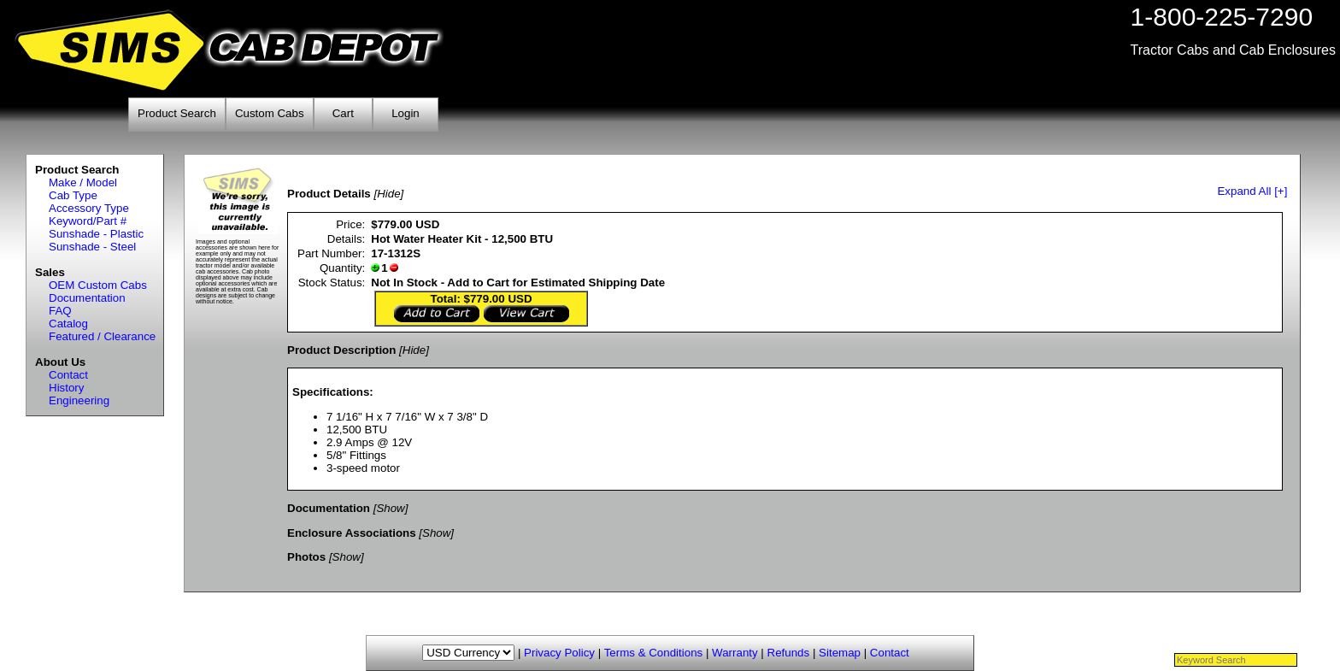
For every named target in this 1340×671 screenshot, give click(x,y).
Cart (343, 113)
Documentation (87, 297)
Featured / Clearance (102, 336)
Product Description (341, 350)
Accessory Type (89, 208)
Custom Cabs (269, 113)
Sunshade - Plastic (96, 233)
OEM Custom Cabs (98, 285)
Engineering (79, 400)
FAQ (60, 310)
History (66, 387)
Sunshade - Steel (92, 246)
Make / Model (83, 182)
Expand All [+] (1252, 191)
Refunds (788, 652)
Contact (68, 374)
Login (405, 113)
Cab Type (73, 195)
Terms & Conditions (653, 652)
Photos (306, 556)
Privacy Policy (559, 652)
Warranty (735, 652)
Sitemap (840, 652)
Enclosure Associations (351, 533)
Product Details (329, 193)
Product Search (177, 113)
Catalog (68, 323)
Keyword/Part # (87, 221)
